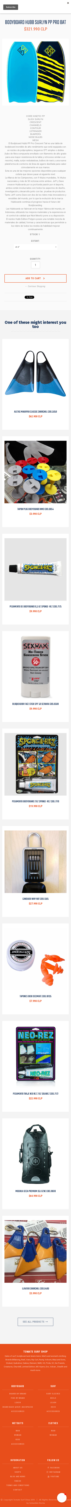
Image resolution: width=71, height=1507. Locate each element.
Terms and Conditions (17, 1485)
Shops (18, 1472)
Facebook (53, 1468)
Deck (53, 1407)
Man (18, 1431)
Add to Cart (35, 278)
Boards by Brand (17, 1394)
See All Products (35, 1321)
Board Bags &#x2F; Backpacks (18, 1407)
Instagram (53, 1472)
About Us (18, 1468)
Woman (17, 1435)
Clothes (53, 1423)
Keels (53, 1398)
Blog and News (17, 1476)
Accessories (17, 1411)
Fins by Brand (18, 1398)
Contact (17, 1490)
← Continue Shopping (35, 286)
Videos (17, 1481)
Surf (53, 1386)
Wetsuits (17, 1423)
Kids (18, 1439)
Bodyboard (17, 1386)
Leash (18, 1402)
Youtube (53, 1476)
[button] (62, 1498)
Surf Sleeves (53, 1394)
